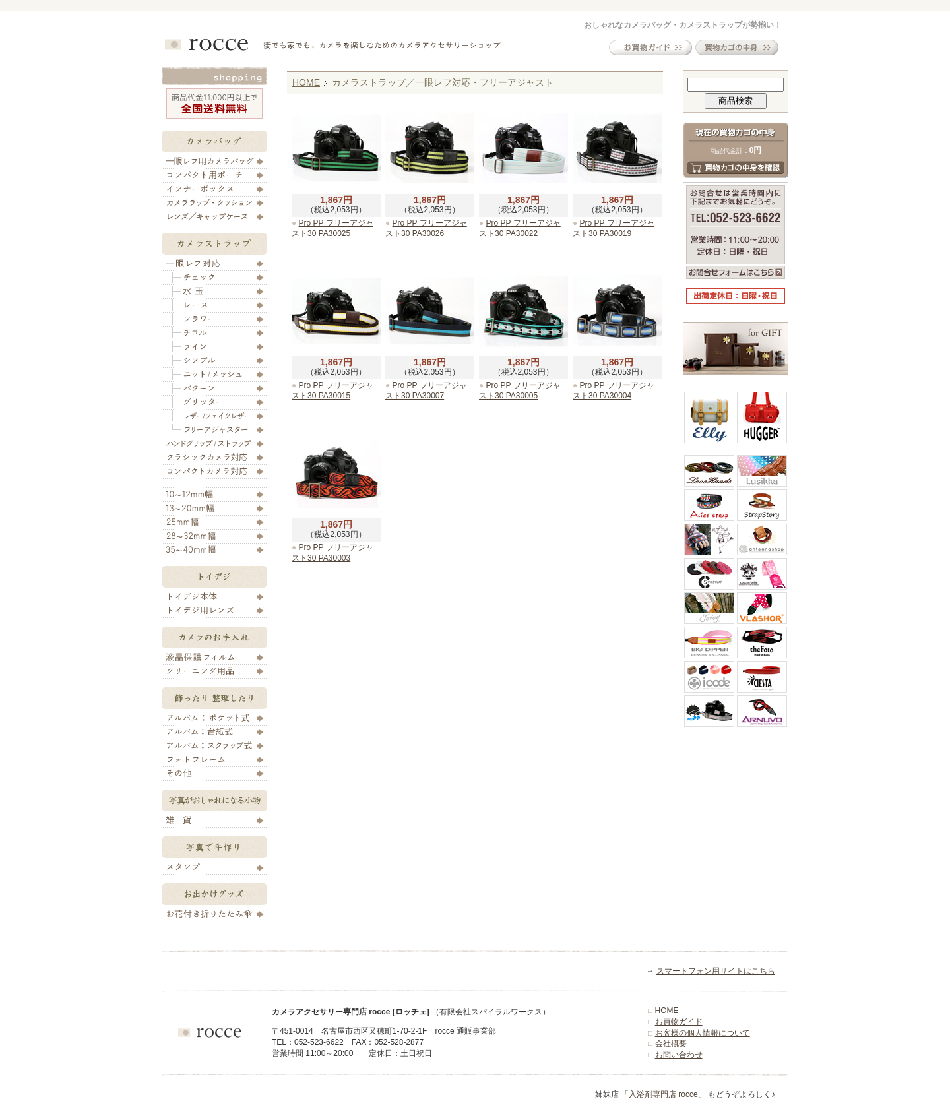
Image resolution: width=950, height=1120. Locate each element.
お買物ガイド (679, 1021)
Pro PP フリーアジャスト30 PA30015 (332, 390)
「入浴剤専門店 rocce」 (663, 1094)
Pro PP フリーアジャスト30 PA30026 (426, 228)
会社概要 (671, 1043)
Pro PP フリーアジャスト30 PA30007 (426, 390)
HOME (306, 82)
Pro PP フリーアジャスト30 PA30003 (332, 553)
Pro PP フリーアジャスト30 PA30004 (613, 390)
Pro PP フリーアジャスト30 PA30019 (613, 228)
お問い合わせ (679, 1054)
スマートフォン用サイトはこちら (715, 971)
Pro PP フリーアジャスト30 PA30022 (520, 228)
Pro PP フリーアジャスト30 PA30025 (332, 228)
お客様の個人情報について (702, 1033)
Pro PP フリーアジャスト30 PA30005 (520, 390)
